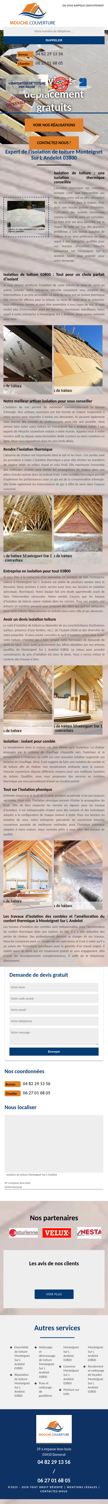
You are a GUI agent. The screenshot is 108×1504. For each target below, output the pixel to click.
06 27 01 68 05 (49, 63)
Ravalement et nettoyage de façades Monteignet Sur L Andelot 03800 (96, 1379)
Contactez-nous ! (54, 142)
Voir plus (54, 1294)
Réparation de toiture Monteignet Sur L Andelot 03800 (22, 1385)
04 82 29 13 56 (49, 54)
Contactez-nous (54, 1491)
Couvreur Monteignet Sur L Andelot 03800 (71, 1374)
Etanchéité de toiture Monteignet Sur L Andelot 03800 (22, 1357)
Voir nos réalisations (54, 125)
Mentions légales (82, 1487)
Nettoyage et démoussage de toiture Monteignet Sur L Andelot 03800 (47, 1362)
